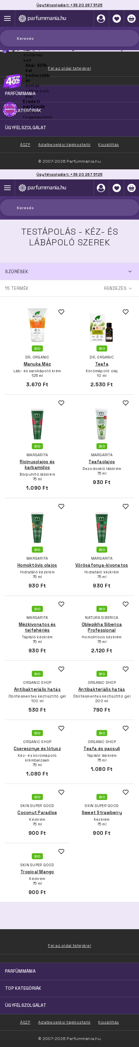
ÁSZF (25, 1022)
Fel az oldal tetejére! (69, 946)
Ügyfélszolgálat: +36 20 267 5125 (69, 174)
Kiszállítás (108, 1022)
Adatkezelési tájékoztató (64, 1022)
